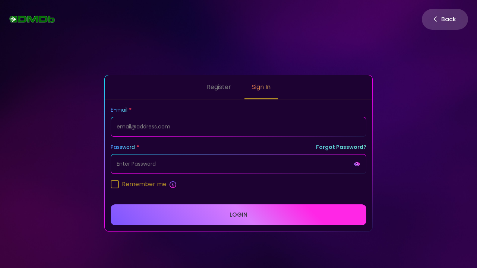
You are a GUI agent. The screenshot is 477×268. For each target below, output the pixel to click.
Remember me (144, 184)
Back (445, 19)
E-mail (119, 110)
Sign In (261, 87)
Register (219, 87)
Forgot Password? (341, 147)
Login (238, 214)
